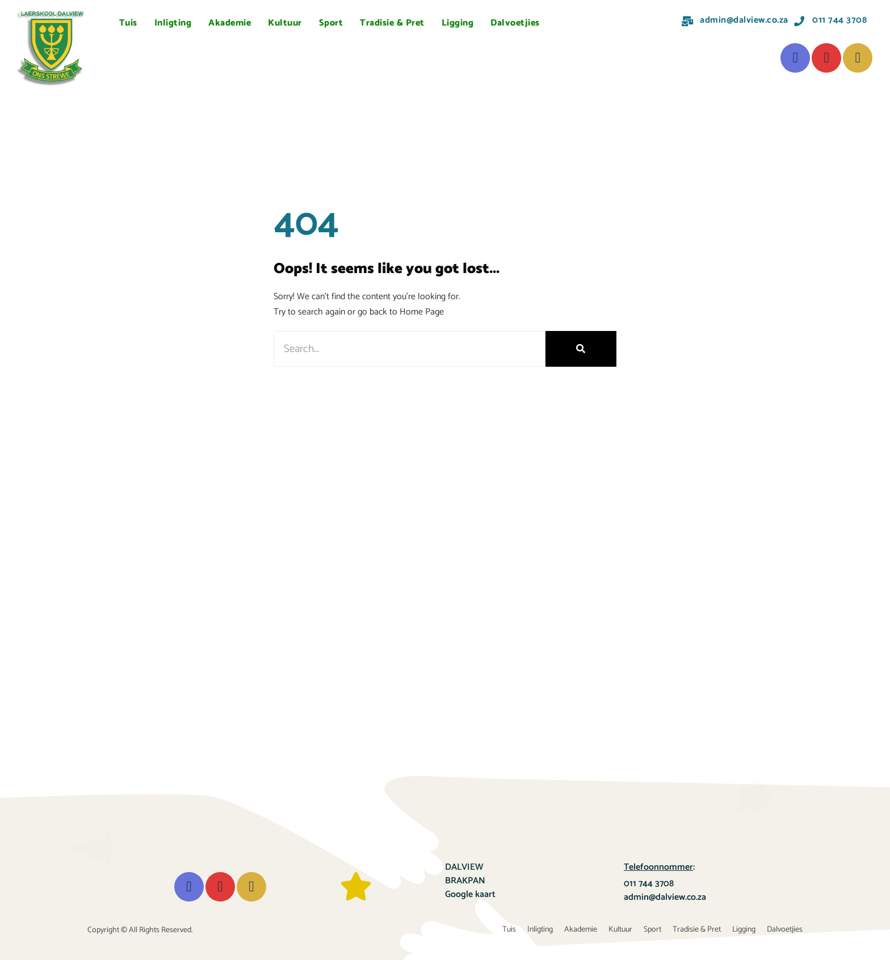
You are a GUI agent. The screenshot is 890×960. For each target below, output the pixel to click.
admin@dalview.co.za (665, 897)
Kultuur (285, 23)
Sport (331, 23)
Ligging (458, 23)
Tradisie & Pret (392, 23)
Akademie (229, 23)
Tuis (128, 23)
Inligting (173, 23)
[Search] (580, 349)
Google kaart (470, 894)
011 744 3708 (649, 883)
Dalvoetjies (515, 23)
